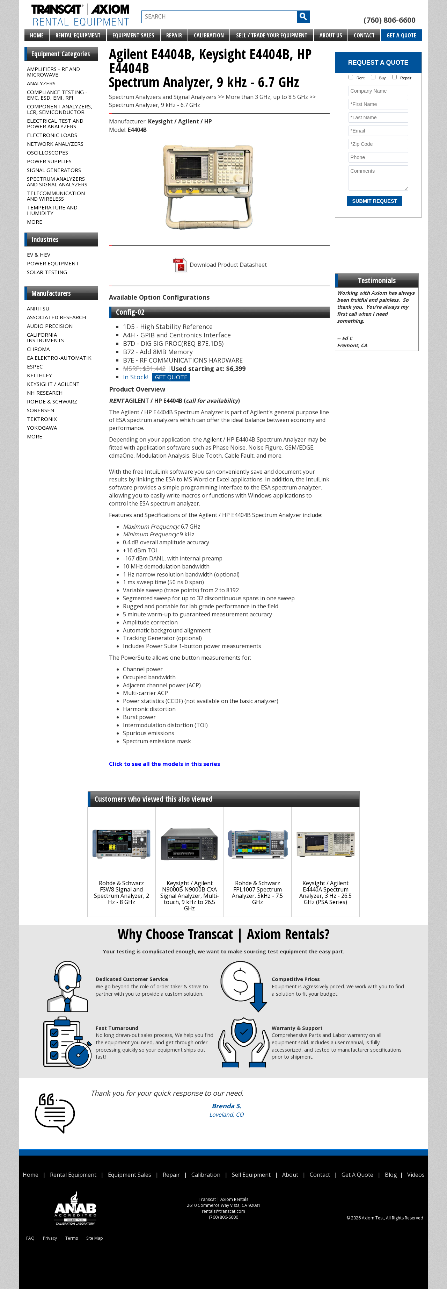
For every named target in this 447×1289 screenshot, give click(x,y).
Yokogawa (42, 427)
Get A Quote (401, 35)
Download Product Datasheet (219, 264)
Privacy (50, 1238)
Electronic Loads (52, 134)
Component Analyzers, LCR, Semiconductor (59, 109)
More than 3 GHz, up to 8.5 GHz (267, 97)
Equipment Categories (60, 53)
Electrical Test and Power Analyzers (55, 123)
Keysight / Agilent (53, 383)
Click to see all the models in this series (164, 764)
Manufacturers (51, 293)
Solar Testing (47, 271)
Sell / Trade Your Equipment (271, 35)
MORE (34, 221)
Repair (174, 35)
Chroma (38, 348)
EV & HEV (38, 254)
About (290, 1175)
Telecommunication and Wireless (56, 195)
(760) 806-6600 (390, 20)
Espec (35, 366)
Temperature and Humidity (52, 210)
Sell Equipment (251, 1175)
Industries (45, 239)
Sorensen (40, 410)
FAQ (30, 1238)
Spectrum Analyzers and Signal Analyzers (57, 181)
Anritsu (38, 308)
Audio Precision (50, 325)
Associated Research (56, 317)
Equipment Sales (133, 35)
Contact (364, 35)
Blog (391, 1175)
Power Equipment (53, 263)
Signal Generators (54, 169)
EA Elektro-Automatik (59, 357)
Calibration (209, 35)
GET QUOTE (171, 377)
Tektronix (42, 418)
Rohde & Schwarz (52, 401)
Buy (382, 78)
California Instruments (45, 337)
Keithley (39, 375)
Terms (71, 1238)
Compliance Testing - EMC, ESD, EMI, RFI (57, 94)
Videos (416, 1175)
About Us (331, 35)
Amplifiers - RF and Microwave (53, 71)
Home (37, 35)
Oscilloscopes (47, 152)
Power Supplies (49, 161)
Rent (361, 78)
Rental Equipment (78, 35)
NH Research (45, 392)
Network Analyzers (55, 143)
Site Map (94, 1238)
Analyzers (41, 83)
